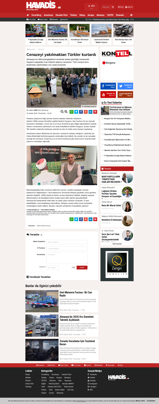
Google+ (92, 387)
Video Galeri (42, 19)
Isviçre (51, 393)
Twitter (91, 377)
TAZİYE (110, 15)
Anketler (64, 19)
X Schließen (151, 401)
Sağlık (43, 384)
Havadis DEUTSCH (54, 387)
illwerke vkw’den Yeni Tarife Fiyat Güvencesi (117, 150)
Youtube (92, 380)
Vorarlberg (36, 15)
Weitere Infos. (140, 401)
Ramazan (60, 393)
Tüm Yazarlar (117, 244)
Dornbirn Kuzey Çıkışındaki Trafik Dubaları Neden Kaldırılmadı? (117, 123)
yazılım (75, 401)
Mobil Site (51, 365)
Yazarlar (87, 365)
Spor (60, 380)
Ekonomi (120, 15)
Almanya (100, 15)
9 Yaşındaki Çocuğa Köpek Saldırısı (116, 155)
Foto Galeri (31, 19)
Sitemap (28, 387)
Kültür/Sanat (68, 387)
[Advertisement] (144, 57)
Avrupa (91, 15)
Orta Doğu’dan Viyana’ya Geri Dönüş (117, 129)
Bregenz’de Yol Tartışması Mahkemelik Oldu (117, 118)
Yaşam (43, 393)
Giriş (121, 7)
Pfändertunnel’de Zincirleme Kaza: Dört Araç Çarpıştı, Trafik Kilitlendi (114, 19)
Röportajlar (110, 365)
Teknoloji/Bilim (53, 384)
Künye (27, 374)
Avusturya (48, 15)
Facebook (92, 374)
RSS (90, 390)
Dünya (82, 15)
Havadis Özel (61, 15)
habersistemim (82, 401)
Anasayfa (31, 49)
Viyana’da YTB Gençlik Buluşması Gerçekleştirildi (117, 134)
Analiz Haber (60, 390)
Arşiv (120, 365)
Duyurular (67, 380)
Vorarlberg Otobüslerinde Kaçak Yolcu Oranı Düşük (117, 145)
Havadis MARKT (68, 384)
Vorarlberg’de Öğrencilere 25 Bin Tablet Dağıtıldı (117, 139)
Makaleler (54, 19)
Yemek (43, 390)
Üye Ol (128, 7)
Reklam (28, 377)
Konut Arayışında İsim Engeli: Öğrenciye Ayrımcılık (117, 161)
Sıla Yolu (70, 390)
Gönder (82, 267)
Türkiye (73, 15)
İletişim (28, 380)
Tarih (43, 387)
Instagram (92, 384)
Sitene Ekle (29, 384)
